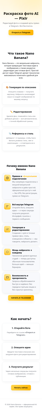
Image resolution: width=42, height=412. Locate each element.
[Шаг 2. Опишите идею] (21, 351)
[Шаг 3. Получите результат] (21, 372)
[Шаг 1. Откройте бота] (21, 331)
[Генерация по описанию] (21, 93)
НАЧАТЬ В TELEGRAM (21, 298)
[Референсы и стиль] (21, 140)
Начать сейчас (21, 387)
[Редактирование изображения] (21, 117)
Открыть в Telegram (21, 32)
